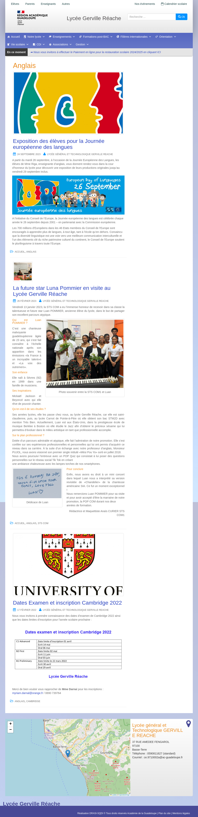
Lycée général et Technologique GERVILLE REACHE (80, 154)
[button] (67, 754)
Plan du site (164, 813)
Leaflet (113, 795)
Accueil (15, 36)
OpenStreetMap (124, 795)
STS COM (43, 523)
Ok (181, 16)
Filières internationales (135, 37)
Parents (30, 3)
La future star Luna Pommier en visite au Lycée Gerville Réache (61, 291)
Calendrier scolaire (174, 3)
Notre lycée (36, 37)
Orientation (167, 37)
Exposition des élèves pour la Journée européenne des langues (58, 144)
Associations (62, 44)
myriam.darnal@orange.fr (27, 693)
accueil (20, 251)
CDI (41, 44)
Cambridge (33, 701)
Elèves (15, 3)
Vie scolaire (20, 44)
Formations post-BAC (98, 37)
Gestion (82, 44)
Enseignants (48, 3)
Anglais (31, 251)
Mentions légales (181, 813)
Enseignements (64, 37)
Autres (66, 3)
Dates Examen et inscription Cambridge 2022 (67, 603)
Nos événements (145, 3)
